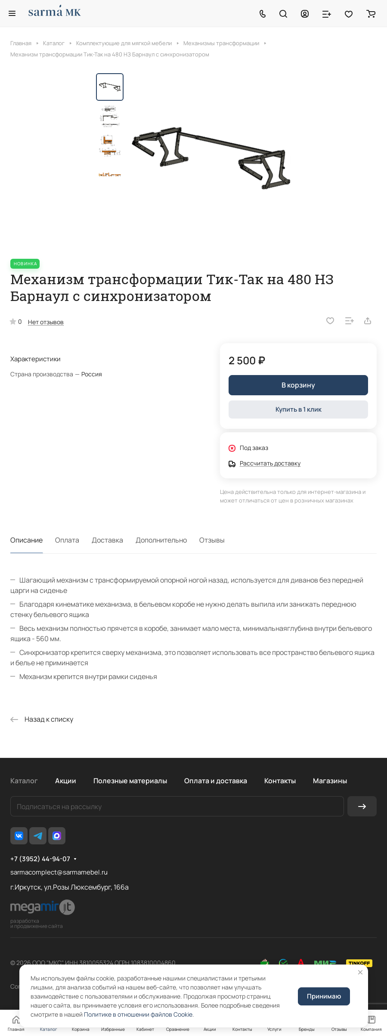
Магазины (330, 780)
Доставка (107, 540)
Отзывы (212, 540)
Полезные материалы (130, 780)
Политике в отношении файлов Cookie (138, 1014)
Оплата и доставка (215, 780)
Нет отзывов (46, 322)
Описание (26, 540)
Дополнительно (161, 540)
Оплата (67, 540)
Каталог (24, 780)
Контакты (280, 780)
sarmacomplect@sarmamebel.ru (59, 872)
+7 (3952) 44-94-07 (40, 859)
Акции (65, 780)
